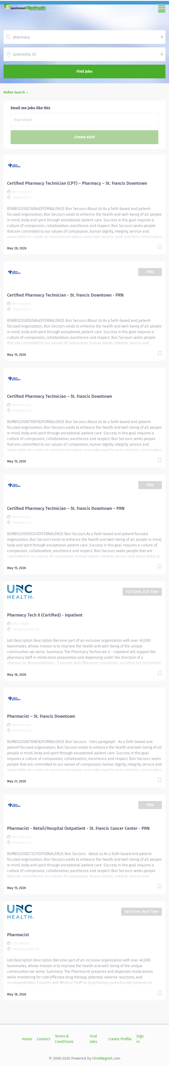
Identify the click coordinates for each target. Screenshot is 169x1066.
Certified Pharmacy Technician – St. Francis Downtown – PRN (66, 508)
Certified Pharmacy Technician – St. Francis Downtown (59, 396)
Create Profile (120, 1039)
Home (27, 1039)
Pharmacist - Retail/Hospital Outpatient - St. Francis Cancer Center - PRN (78, 828)
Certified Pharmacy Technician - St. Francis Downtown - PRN (65, 295)
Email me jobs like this (30, 108)
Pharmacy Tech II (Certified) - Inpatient (45, 615)
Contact (43, 1039)
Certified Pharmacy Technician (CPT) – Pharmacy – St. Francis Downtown (77, 183)
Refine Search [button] (14, 92)
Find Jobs (84, 71)
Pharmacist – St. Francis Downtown (41, 716)
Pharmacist (18, 934)
